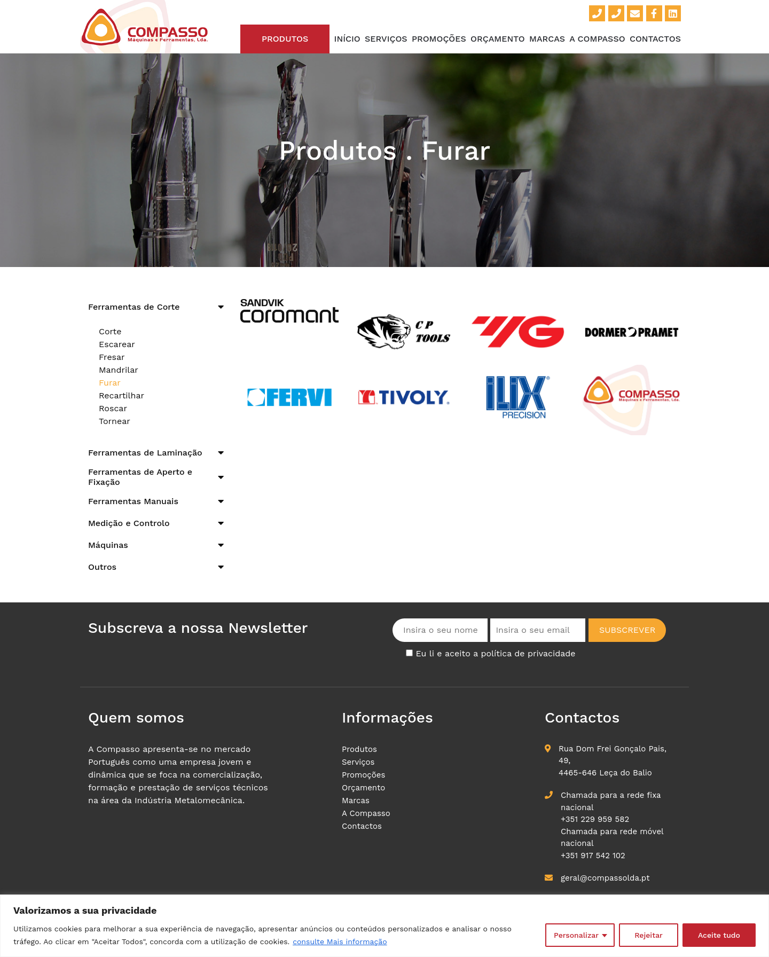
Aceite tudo (719, 935)
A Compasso (597, 39)
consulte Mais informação (340, 941)
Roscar (113, 408)
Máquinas (108, 545)
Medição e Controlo (129, 523)
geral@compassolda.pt (605, 878)
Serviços (386, 39)
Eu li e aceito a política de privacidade (495, 653)
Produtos (285, 39)
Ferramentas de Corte (134, 307)
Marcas (547, 39)
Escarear (117, 344)
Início (347, 39)
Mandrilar (118, 370)
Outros (102, 567)
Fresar (112, 357)
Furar (110, 383)
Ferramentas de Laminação (145, 453)
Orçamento (497, 39)
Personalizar (576, 935)
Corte (110, 331)
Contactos (655, 39)
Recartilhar (121, 395)
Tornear (114, 421)
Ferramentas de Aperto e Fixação (140, 477)
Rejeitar (648, 935)
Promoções (439, 39)
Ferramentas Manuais (133, 501)
